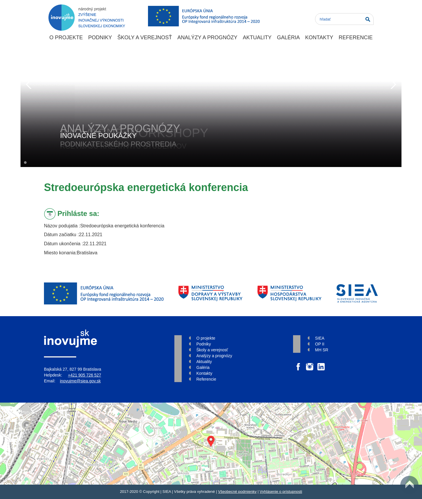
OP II (319, 344)
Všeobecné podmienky (237, 491)
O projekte (66, 37)
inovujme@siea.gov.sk (80, 381)
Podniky (100, 37)
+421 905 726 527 (84, 375)
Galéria (288, 37)
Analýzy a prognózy (207, 37)
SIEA (319, 338)
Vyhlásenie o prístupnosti (281, 491)
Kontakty (319, 37)
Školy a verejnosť (144, 37)
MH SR (321, 350)
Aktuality (257, 37)
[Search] (344, 19)
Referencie (355, 37)
